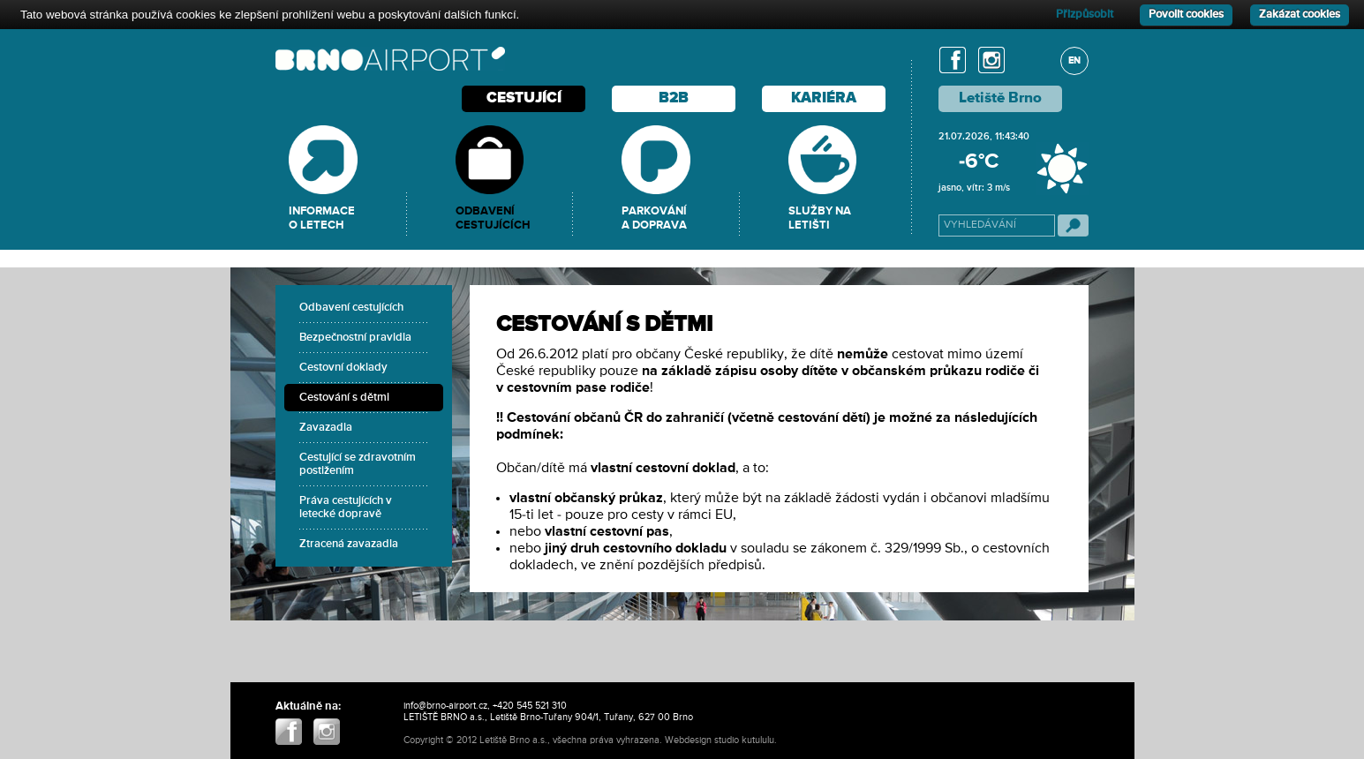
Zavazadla (325, 427)
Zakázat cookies (1299, 14)
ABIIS (791, 740)
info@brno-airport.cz (445, 705)
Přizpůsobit (1084, 14)
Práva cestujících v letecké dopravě (345, 507)
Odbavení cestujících (351, 307)
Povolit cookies (1186, 14)
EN (1074, 60)
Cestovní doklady (343, 367)
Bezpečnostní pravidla (355, 337)
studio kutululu (744, 740)
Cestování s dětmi (344, 397)
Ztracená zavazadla (348, 544)
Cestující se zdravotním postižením (357, 464)
